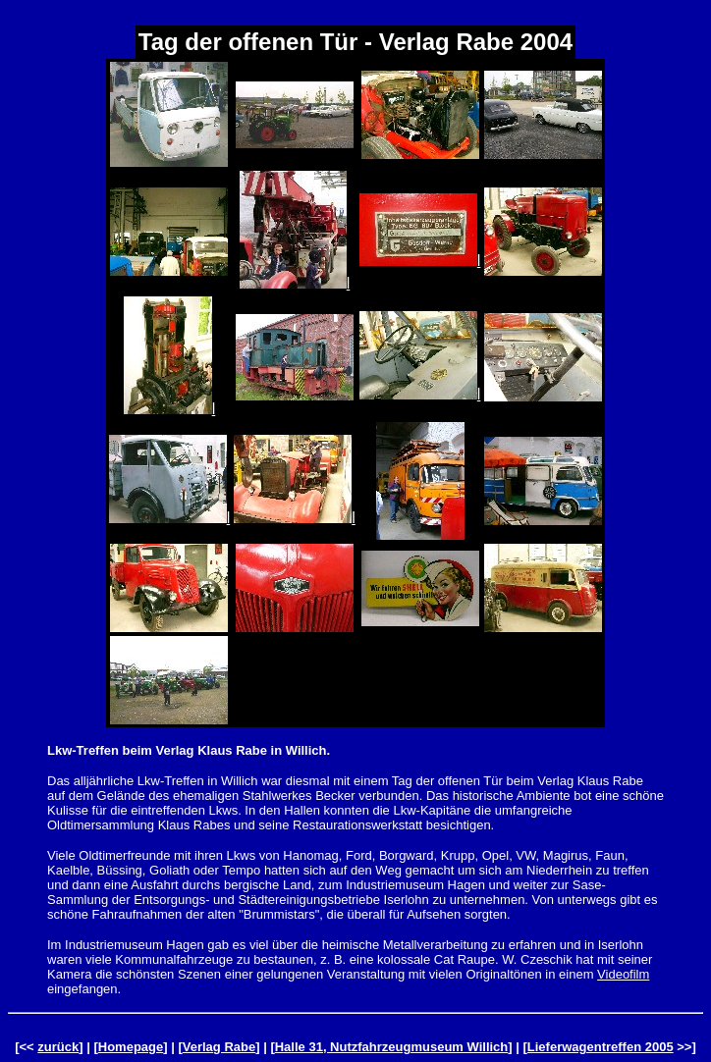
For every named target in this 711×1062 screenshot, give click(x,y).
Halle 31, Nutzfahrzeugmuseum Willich (392, 1046)
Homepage (130, 1046)
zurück (58, 1046)
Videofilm (623, 974)
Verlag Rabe (219, 1046)
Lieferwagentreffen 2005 (600, 1046)
